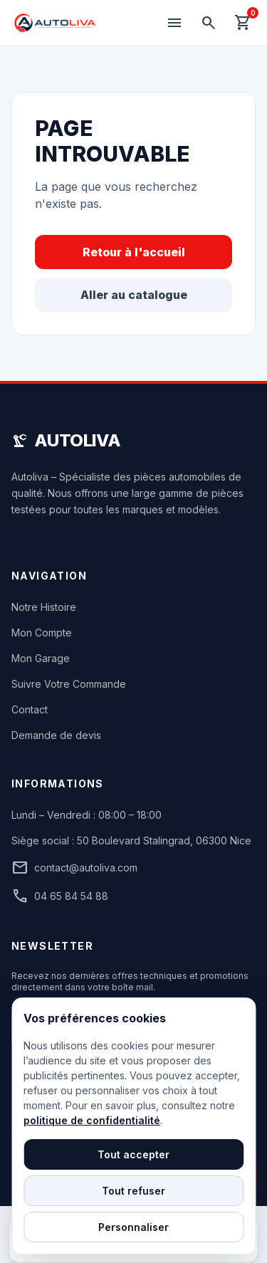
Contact (29, 709)
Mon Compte (41, 633)
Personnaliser (133, 1227)
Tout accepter (133, 1154)
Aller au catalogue (133, 295)
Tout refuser (133, 1191)
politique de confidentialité (91, 1120)
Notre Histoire (43, 607)
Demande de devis (56, 735)
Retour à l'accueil (134, 252)
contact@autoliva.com (74, 867)
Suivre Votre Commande (68, 684)
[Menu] (174, 23)
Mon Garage (40, 658)
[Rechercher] (208, 23)
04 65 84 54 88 (59, 896)
